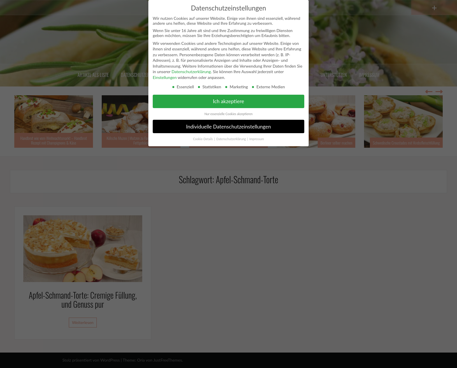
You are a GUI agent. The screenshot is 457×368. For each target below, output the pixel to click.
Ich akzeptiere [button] (228, 101)
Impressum (256, 139)
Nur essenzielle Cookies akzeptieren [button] (228, 114)
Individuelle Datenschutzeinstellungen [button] (228, 127)
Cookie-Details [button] (203, 139)
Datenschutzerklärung (191, 71)
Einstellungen (165, 77)
